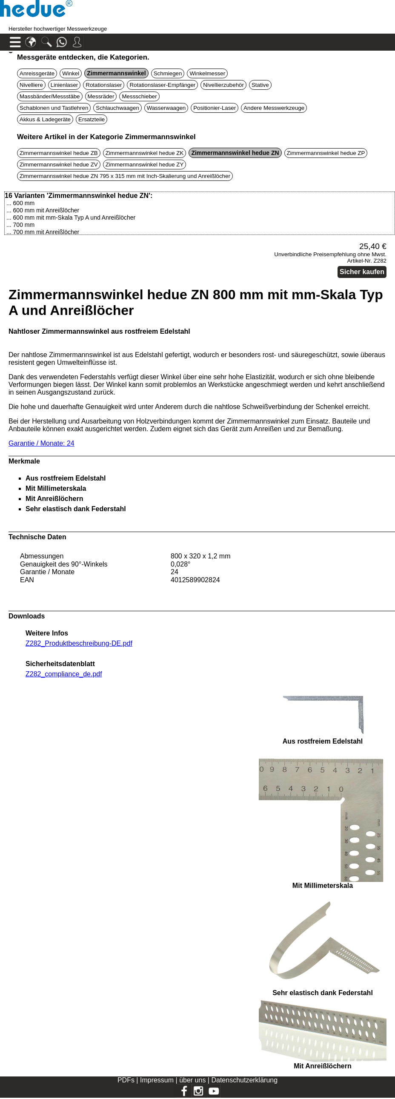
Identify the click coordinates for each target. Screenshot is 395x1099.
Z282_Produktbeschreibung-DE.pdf (79, 643)
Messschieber (139, 96)
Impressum (157, 1080)
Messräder (101, 96)
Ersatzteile (91, 119)
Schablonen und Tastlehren (54, 108)
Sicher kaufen (362, 271)
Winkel (70, 73)
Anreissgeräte (37, 73)
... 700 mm (20, 224)
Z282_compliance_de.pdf (64, 674)
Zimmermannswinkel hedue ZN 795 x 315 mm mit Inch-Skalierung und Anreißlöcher (125, 176)
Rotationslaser (104, 85)
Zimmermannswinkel (116, 73)
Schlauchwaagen (117, 108)
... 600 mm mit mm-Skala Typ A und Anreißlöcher (70, 217)
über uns (192, 1080)
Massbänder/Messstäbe (50, 96)
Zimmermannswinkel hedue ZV (59, 164)
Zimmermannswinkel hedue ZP (326, 153)
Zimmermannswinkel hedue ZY (145, 164)
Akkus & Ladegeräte (45, 119)
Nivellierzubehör (223, 85)
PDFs (126, 1080)
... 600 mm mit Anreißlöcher (42, 210)
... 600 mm (20, 203)
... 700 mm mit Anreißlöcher (42, 232)
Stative (260, 85)
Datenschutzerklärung (244, 1080)
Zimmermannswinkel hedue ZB (59, 153)
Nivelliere (31, 85)
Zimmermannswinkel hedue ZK (145, 153)
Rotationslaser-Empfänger (162, 85)
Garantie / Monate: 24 (41, 443)
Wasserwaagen (166, 108)
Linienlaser (64, 85)
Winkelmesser (207, 73)
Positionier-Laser (214, 108)
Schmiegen (168, 73)
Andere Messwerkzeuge (273, 108)
